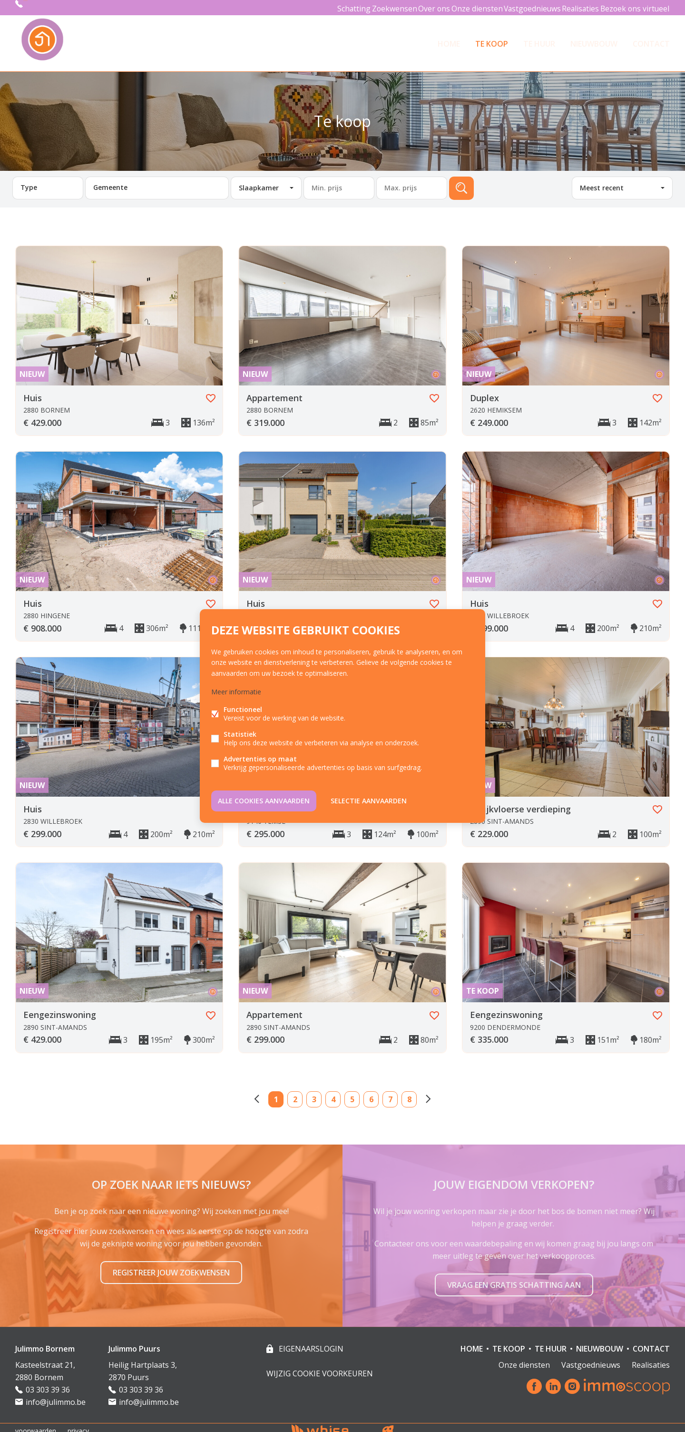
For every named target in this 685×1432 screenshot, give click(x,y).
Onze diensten (463, 7)
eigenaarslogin (310, 1342)
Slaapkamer (259, 181)
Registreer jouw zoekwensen (171, 1266)
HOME (449, 40)
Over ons (416, 7)
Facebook (534, 1380)
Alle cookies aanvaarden (264, 798)
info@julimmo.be (56, 1395)
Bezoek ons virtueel (633, 7)
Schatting (325, 7)
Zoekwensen (371, 7)
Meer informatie (236, 693)
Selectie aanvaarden (369, 798)
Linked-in (553, 1380)
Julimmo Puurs (134, 1342)
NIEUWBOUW (593, 40)
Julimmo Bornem (45, 1342)
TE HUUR (539, 40)
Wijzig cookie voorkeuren (319, 1367)
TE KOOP (491, 40)
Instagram (572, 1380)
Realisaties (575, 7)
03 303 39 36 (46, 7)
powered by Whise (331, 1424)
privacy (78, 1424)
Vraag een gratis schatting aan (514, 1278)
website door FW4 (388, 1424)
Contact (651, 40)
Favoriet (210, 391)
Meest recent (602, 181)
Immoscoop (627, 1380)
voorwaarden (35, 1424)
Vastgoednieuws (522, 7)
